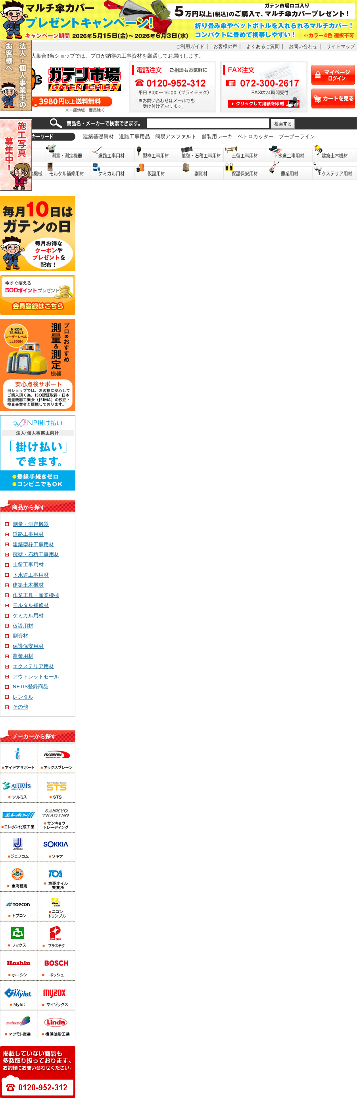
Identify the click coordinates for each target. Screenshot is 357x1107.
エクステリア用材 (335, 171)
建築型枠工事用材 (29, 544)
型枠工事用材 (157, 153)
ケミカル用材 (112, 171)
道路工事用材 (112, 153)
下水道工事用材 (290, 153)
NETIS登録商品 (26, 687)
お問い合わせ (303, 46)
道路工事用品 (134, 136)
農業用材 (290, 171)
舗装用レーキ (217, 136)
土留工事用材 (246, 153)
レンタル (19, 697)
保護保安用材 (24, 646)
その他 (16, 707)
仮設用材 (157, 171)
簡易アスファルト (175, 136)
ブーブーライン (297, 136)
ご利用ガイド (190, 46)
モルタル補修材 (27, 605)
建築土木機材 (335, 153)
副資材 (201, 171)
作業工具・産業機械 (32, 595)
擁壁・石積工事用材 (201, 153)
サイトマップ (340, 46)
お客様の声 (225, 46)
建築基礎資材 (98, 136)
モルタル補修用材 (68, 171)
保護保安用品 (246, 171)
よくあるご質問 (263, 46)
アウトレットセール (32, 677)
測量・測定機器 (68, 153)
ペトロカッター (256, 136)
